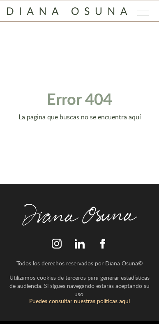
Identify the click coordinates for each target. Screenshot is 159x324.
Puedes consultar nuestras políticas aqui (79, 300)
